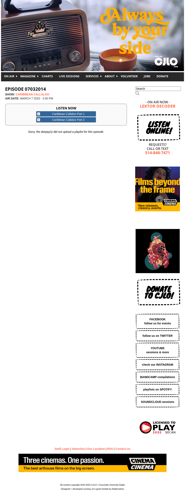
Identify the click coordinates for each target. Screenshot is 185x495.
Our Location (96, 448)
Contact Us (122, 448)
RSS (110, 448)
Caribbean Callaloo (32, 94)
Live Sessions (69, 76)
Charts (47, 76)
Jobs (147, 76)
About (110, 76)
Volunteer (129, 76)
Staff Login (62, 448)
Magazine (28, 76)
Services (92, 76)
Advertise (78, 448)
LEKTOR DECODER (157, 106)
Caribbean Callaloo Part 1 (68, 114)
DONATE (162, 76)
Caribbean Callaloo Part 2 (68, 119)
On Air (9, 76)
